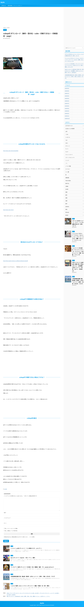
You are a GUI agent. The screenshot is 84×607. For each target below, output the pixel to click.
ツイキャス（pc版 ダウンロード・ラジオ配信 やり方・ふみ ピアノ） (26, 548)
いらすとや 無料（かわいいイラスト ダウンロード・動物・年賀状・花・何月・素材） (30, 585)
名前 (5, 512)
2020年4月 (67, 100)
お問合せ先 (3, 5)
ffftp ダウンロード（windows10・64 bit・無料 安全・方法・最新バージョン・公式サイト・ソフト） (28, 596)
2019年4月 (67, 110)
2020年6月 (67, 95)
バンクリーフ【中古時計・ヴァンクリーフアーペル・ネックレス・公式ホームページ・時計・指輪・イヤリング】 (74, 65)
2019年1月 (67, 115)
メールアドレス (7, 517)
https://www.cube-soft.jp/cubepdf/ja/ (10, 150)
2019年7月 (67, 103)
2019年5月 (67, 108)
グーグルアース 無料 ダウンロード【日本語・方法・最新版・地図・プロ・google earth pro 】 (32, 567)
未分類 (5, 489)
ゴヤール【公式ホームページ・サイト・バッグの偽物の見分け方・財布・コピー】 (74, 55)
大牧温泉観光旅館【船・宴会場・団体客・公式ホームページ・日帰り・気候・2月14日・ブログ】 (33, 576)
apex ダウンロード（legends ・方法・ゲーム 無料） (23, 557)
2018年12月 (67, 118)
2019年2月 (67, 113)
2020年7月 (67, 93)
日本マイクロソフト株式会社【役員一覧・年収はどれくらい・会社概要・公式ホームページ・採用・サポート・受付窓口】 (74, 71)
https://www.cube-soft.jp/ (8, 209)
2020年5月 (67, 98)
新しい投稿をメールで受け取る (11, 530)
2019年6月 (67, 105)
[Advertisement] (34, 18)
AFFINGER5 (52, 605)
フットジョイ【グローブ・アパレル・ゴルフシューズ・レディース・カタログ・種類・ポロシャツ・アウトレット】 (74, 60)
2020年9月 (67, 88)
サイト (5, 523)
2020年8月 (67, 90)
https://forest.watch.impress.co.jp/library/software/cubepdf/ (15, 260)
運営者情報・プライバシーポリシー (15, 5)
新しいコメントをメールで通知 (11, 528)
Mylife (3, 2)
